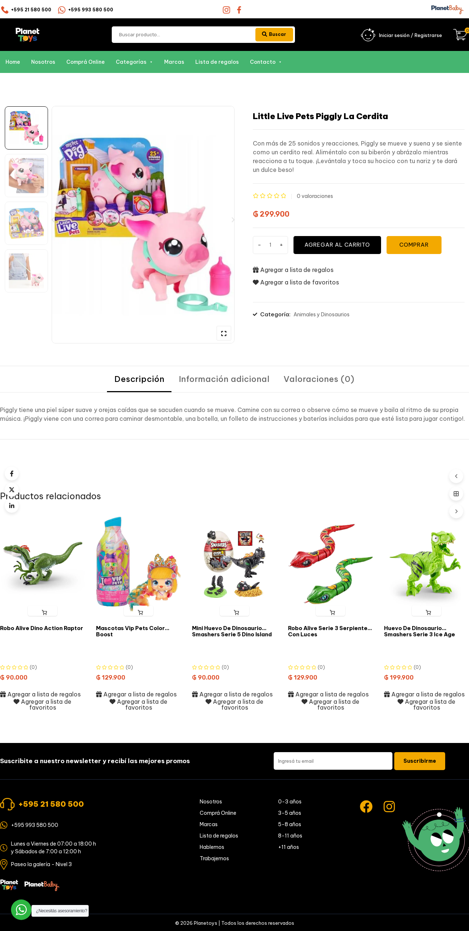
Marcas (174, 62)
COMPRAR (417, 245)
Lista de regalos (217, 62)
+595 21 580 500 (31, 9)
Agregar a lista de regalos (293, 269)
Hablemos (212, 847)
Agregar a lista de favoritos (296, 283)
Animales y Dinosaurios (321, 315)
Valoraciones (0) (319, 380)
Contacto (266, 62)
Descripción (139, 380)
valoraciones (315, 196)
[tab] (139, 380)
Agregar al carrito (339, 245)
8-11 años (290, 836)
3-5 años (289, 813)
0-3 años (290, 802)
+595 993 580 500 (90, 9)
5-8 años (289, 825)
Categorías (134, 62)
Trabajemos (214, 859)
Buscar (272, 34)
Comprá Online (85, 62)
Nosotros (43, 62)
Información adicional (224, 380)
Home (12, 62)
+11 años (288, 847)
